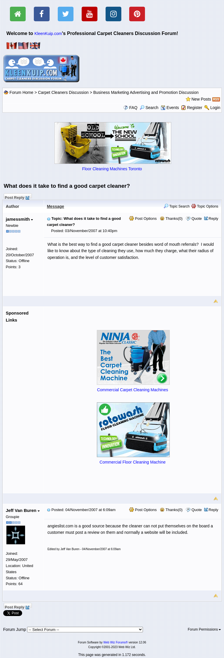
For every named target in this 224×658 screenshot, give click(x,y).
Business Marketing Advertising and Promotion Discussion (146, 92)
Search (149, 107)
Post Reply (17, 196)
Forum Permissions (204, 629)
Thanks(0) (171, 218)
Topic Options (204, 206)
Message (55, 206)
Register (194, 107)
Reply (213, 218)
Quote (196, 218)
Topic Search (177, 206)
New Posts (201, 99)
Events (170, 107)
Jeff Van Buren (23, 510)
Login (215, 107)
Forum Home (22, 92)
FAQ (133, 107)
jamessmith (19, 219)
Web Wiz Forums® (115, 642)
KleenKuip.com (48, 33)
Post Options (143, 218)
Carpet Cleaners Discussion (63, 92)
